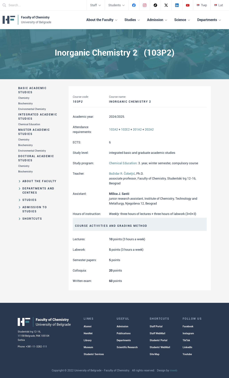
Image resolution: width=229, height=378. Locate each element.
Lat (218, 5)
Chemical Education (29, 124)
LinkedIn (187, 347)
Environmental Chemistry (32, 109)
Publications (124, 333)
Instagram (188, 333)
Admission (122, 326)
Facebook (188, 326)
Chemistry (23, 98)
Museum (88, 347)
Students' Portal (158, 340)
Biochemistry (25, 103)
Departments (124, 340)
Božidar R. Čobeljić (122, 173)
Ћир (202, 5)
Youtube (187, 354)
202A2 (149, 129)
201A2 (137, 129)
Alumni (87, 326)
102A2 (113, 129)
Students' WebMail (160, 347)
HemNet (88, 333)
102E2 (125, 129)
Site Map (154, 354)
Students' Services (94, 354)
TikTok (186, 340)
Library (87, 340)
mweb (173, 370)
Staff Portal (156, 326)
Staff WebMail (157, 333)
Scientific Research (127, 347)
